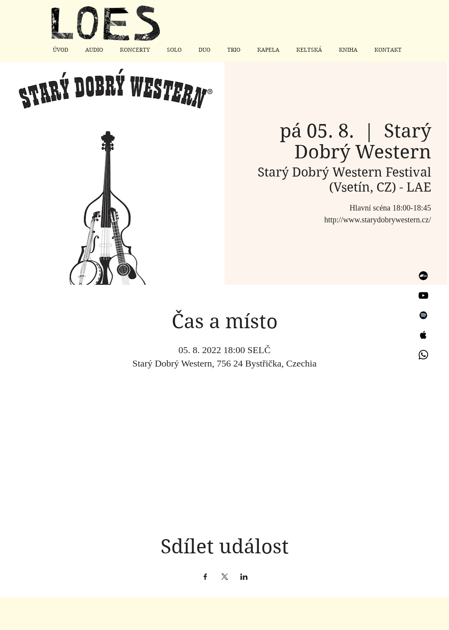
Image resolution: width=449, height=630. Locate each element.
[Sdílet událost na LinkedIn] (244, 577)
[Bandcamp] (423, 276)
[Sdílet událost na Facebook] (205, 577)
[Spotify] (423, 315)
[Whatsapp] (423, 355)
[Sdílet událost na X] (224, 577)
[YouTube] (423, 295)
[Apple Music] (423, 335)
